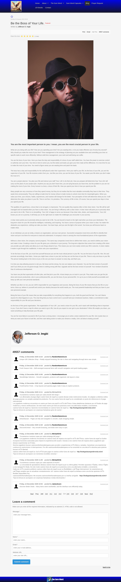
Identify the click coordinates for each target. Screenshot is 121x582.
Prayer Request (97, 3)
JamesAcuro (56, 484)
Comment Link (104, 357)
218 (81, 494)
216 (72, 494)
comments (104, 32)
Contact (48, 8)
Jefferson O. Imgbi (24, 27)
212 (55, 494)
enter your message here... (61, 523)
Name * (15, 537)
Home (37, 3)
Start (32, 494)
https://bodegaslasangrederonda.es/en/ (92, 476)
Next (86, 494)
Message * (16, 511)
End (91, 494)
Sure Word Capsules (73, 3)
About (44, 3)
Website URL (17, 552)
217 (77, 494)
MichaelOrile (56, 434)
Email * (15, 544)
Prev (37, 494)
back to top (106, 567)
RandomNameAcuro (59, 357)
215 (68, 494)
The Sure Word (56, 3)
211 (51, 494)
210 (46, 494)
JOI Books (39, 8)
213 (60, 494)
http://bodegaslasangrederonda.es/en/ (83, 408)
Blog (87, 3)
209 (42, 494)
